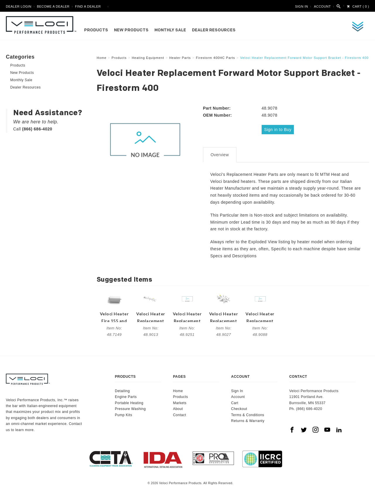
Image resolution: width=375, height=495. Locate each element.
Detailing (122, 389)
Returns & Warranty (248, 419)
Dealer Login (18, 6)
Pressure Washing (130, 407)
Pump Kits (123, 413)
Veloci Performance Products (42, 25)
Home (178, 389)
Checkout (239, 407)
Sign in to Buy (278, 129)
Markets (179, 401)
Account (322, 6)
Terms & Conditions (247, 413)
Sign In (301, 6)
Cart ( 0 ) (358, 6)
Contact (179, 413)
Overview (220, 153)
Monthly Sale (170, 30)
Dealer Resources (214, 30)
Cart (234, 401)
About (178, 407)
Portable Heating (129, 401)
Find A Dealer (88, 6)
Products (96, 30)
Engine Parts (126, 395)
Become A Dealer (53, 6)
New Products (131, 30)
